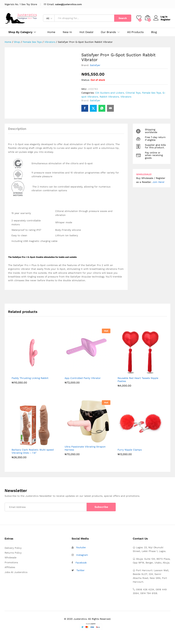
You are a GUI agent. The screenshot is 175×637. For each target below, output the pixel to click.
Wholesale (10, 557)
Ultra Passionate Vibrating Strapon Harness (85, 448)
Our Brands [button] (108, 32)
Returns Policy (13, 552)
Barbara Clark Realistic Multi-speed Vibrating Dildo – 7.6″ (33, 451)
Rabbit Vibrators (109, 96)
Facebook (81, 562)
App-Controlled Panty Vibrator (83, 378)
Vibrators (125, 96)
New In (67, 32)
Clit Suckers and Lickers (109, 92)
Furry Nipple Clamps (130, 449)
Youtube (81, 547)
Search (123, 18)
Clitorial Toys (133, 92)
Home (51, 32)
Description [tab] (17, 128)
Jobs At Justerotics (16, 572)
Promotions (11, 562)
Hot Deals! (86, 32)
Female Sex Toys (151, 92)
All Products (135, 32)
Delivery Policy (13, 548)
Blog (154, 32)
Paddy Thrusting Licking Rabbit (30, 378)
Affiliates (10, 567)
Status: (85, 80)
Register (165, 19)
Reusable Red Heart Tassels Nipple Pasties (138, 379)
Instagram (82, 555)
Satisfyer (95, 65)
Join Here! (158, 182)
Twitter (80, 570)
